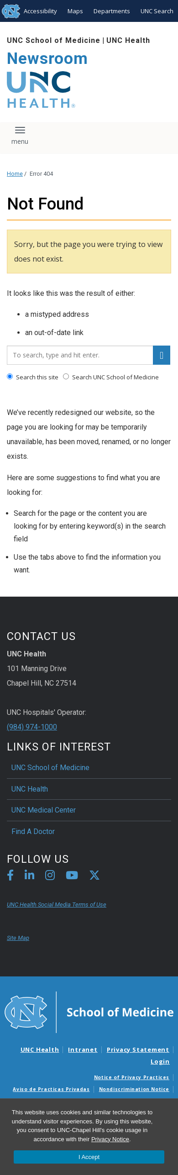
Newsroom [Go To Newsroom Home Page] (47, 58)
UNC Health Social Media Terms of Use (56, 904)
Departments (112, 11)
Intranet (82, 1049)
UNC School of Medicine (53, 40)
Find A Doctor (33, 831)
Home (15, 173)
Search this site (32, 377)
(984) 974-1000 (32, 727)
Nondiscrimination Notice (134, 1089)
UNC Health (128, 40)
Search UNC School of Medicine (111, 377)
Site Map (18, 937)
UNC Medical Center (43, 810)
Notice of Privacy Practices (131, 1077)
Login (160, 1061)
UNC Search (157, 11)
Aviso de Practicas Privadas (51, 1089)
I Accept (89, 1157)
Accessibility (40, 11)
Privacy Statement (138, 1049)
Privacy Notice (110, 1139)
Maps (75, 11)
